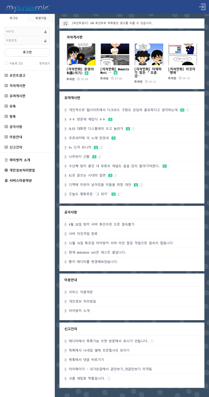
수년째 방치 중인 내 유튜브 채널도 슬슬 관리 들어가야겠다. (118, 166)
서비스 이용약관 (81, 292)
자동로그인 (15, 63)
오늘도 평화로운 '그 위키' (95, 194)
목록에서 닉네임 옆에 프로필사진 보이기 (99, 350)
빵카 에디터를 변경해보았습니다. (93, 261)
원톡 (10, 116)
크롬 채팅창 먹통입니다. (90, 378)
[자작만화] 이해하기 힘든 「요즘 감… (147, 72)
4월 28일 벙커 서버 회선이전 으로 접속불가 (101, 224)
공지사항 (13, 127)
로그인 (27, 52)
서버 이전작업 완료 (83, 233)
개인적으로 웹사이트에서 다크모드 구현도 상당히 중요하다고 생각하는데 (129, 110)
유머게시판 (15, 96)
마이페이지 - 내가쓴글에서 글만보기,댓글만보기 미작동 (110, 369)
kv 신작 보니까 (86, 147)
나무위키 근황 (85, 156)
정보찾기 (44, 63)
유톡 (10, 106)
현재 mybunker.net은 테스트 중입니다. (97, 252)
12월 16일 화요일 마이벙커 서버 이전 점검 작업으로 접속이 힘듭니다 (121, 243)
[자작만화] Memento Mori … (114, 70)
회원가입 (40, 18)
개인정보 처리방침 (82, 301)
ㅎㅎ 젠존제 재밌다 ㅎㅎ (90, 119)
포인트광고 (15, 75)
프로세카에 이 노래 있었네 (92, 138)
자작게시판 (15, 86)
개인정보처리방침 (20, 170)
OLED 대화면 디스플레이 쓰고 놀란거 (102, 128)
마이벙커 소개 (17, 160)
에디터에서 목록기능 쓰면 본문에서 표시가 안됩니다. (111, 341)
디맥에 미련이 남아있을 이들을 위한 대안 (106, 184)
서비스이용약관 (18, 181)
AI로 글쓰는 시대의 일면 (93, 175)
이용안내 (13, 137)
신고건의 (13, 147)
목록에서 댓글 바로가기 (86, 359)
